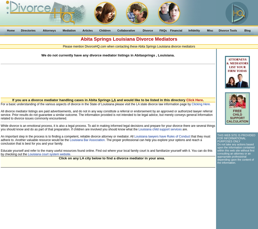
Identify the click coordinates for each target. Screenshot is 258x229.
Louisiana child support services (160, 129)
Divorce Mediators (156, 39)
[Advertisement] (108, 78)
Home (11, 30)
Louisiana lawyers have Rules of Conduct (162, 136)
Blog (248, 30)
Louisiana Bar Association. (88, 140)
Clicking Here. (201, 104)
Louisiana (124, 39)
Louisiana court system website (49, 154)
